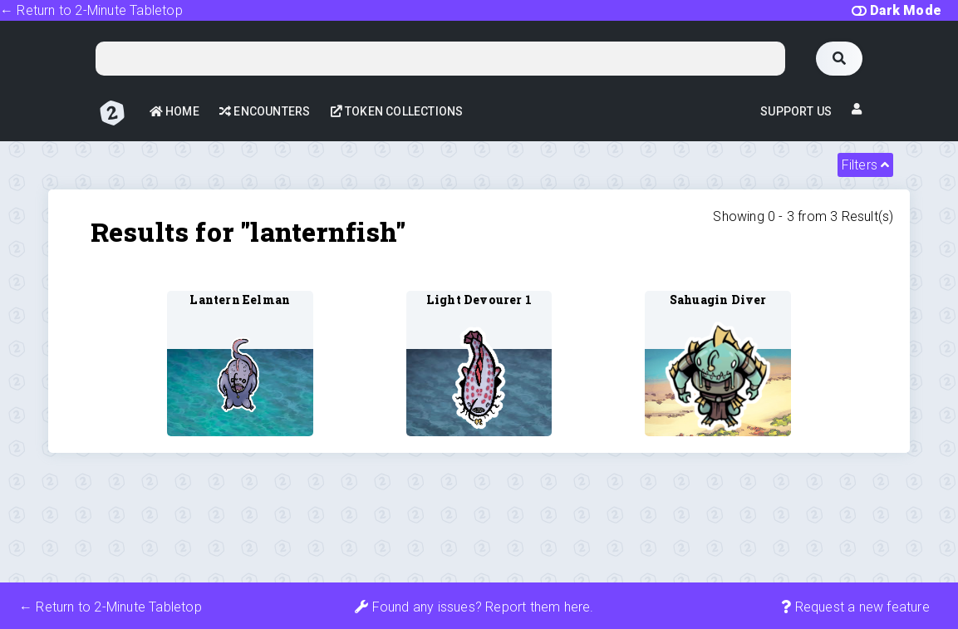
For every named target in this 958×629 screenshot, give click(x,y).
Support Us (796, 111)
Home (174, 111)
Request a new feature (855, 607)
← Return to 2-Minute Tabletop (91, 10)
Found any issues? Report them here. (474, 607)
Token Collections (397, 111)
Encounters (264, 111)
